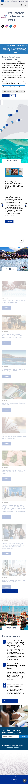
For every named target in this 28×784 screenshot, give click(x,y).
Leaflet (26, 138)
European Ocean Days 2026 (15, 684)
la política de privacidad (12, 747)
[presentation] (13, 741)
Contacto (14, 782)
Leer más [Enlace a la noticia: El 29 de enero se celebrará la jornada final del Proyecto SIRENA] (6, 378)
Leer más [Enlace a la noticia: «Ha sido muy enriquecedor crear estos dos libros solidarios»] (6, 445)
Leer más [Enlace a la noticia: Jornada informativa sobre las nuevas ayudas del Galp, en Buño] (6, 309)
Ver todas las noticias (9, 591)
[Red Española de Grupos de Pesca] (14, 16)
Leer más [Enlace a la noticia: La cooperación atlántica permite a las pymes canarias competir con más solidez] (6, 480)
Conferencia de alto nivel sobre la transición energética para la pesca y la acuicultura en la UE (16, 666)
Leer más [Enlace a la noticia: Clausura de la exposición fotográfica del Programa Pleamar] (6, 589)
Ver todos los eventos (10, 701)
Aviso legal (14, 779)
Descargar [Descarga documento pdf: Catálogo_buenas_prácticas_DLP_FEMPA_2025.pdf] (23, 221)
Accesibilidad (14, 777)
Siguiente (25, 205)
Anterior (2, 205)
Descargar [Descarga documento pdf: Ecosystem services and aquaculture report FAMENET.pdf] (4, 230)
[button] (1, 130)
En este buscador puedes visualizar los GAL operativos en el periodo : (14, 82)
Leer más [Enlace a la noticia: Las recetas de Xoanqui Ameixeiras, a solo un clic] (6, 412)
